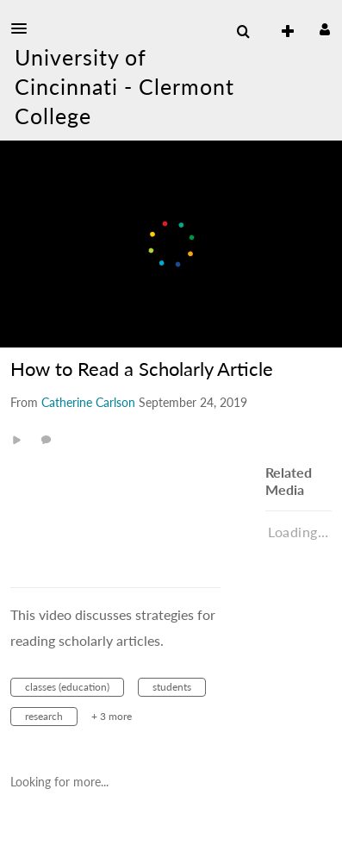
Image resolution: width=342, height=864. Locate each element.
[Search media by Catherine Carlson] (88, 402)
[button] (24, 28)
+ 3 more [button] (111, 716)
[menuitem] (243, 31)
